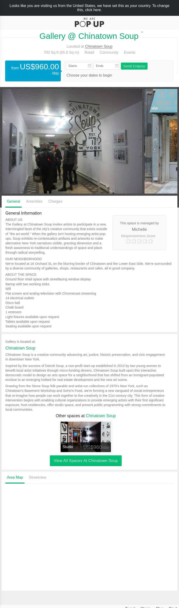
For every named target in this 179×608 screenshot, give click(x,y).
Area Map (15, 477)
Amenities (34, 201)
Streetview (37, 477)
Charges (55, 201)
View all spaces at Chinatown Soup (86, 461)
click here (93, 10)
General (13, 201)
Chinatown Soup (98, 46)
